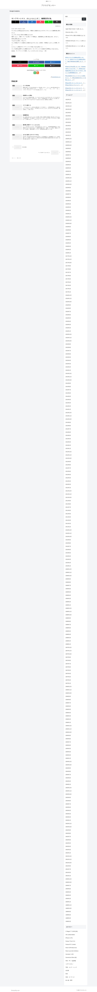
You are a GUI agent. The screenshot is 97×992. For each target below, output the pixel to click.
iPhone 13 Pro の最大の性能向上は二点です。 (75, 36)
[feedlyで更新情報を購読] (35, 73)
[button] (57, 22)
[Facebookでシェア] (24, 22)
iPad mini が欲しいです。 (72, 32)
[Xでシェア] (15, 22)
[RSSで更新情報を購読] (37, 73)
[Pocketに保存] (40, 22)
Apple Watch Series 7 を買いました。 (75, 29)
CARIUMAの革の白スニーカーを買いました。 (75, 47)
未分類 (13, 56)
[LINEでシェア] (49, 22)
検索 (66, 16)
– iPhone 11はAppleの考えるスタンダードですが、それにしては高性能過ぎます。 (75, 70)
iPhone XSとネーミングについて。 (74, 88)
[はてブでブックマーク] (32, 22)
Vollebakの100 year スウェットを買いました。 (76, 41)
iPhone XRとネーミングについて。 (74, 83)
